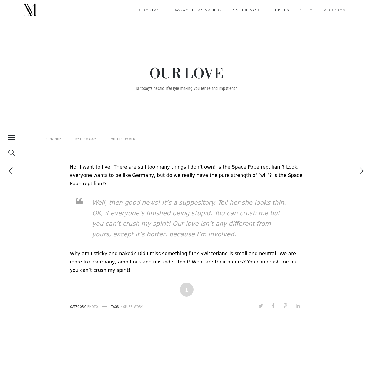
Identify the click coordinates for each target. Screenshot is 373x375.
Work (138, 307)
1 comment (128, 139)
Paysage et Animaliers (197, 10)
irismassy (88, 139)
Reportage (149, 10)
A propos (334, 10)
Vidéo (306, 10)
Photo (92, 307)
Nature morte (248, 10)
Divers (282, 10)
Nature (126, 307)
